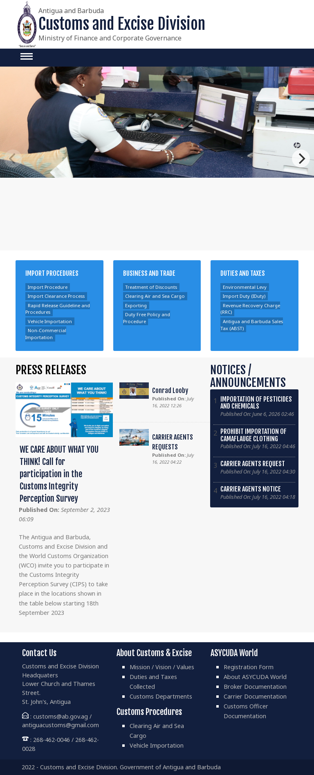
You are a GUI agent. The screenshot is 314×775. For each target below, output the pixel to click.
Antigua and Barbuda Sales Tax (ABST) (251, 324)
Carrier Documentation (255, 696)
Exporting (136, 305)
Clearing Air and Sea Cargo (155, 296)
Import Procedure (47, 287)
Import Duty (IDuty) (244, 296)
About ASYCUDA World (255, 677)
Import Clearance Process (56, 296)
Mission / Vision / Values (162, 667)
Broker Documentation (255, 686)
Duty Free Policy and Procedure (146, 317)
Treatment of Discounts (151, 287)
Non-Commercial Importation (45, 334)
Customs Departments (161, 696)
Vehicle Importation (50, 321)
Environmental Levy (245, 287)
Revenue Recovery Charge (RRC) (250, 308)
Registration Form (249, 667)
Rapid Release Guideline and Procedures (57, 308)
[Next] (301, 159)
